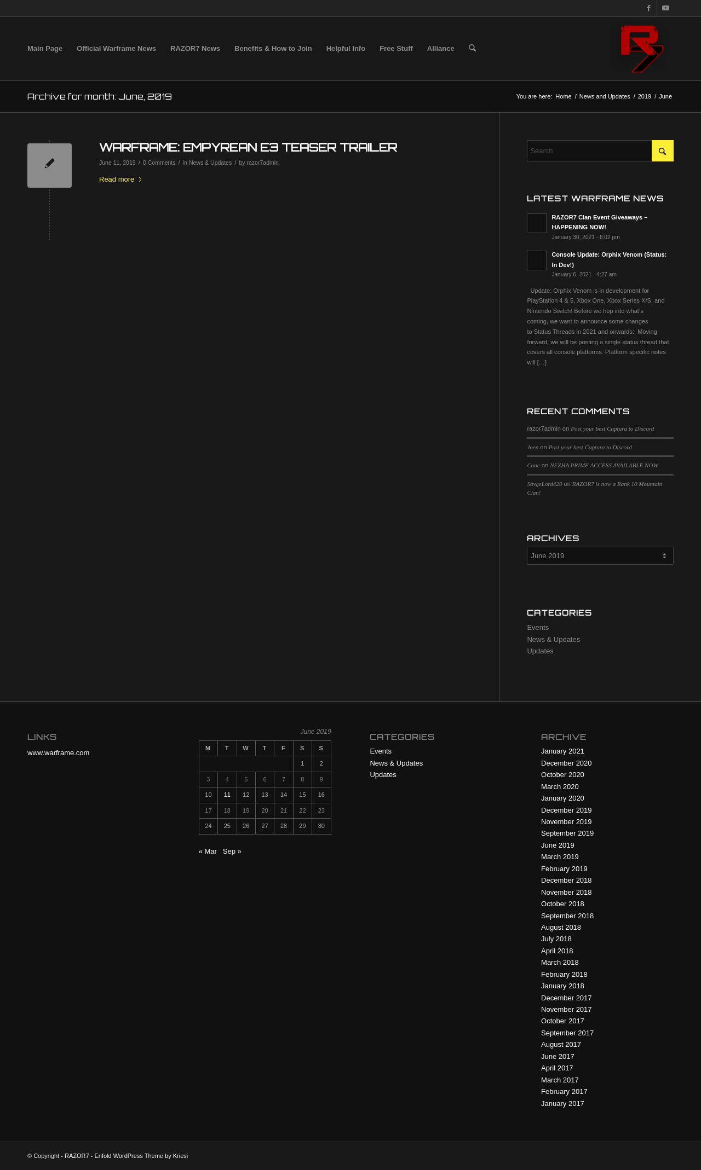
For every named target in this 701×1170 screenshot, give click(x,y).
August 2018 (561, 927)
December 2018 (566, 880)
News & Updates (210, 162)
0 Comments (159, 162)
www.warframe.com (58, 753)
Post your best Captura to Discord (612, 428)
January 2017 (562, 1103)
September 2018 (567, 916)
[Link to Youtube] (665, 8)
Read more (121, 179)
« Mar (208, 851)
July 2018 (556, 939)
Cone (533, 465)
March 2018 (560, 962)
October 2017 (562, 1021)
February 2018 (564, 974)
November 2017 (566, 1009)
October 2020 (562, 775)
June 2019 (557, 845)
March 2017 (560, 1080)
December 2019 (566, 810)
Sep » (232, 851)
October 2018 (562, 904)
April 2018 (557, 951)
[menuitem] (45, 48)
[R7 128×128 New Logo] (642, 48)
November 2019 (566, 822)
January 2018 (562, 986)
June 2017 (557, 1056)
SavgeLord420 (544, 483)
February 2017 (564, 1091)
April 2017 (557, 1068)
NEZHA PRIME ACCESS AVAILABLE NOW (604, 465)
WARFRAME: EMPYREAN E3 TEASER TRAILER (248, 147)
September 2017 (567, 1033)
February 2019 (564, 869)
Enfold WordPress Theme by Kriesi (141, 1155)
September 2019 (567, 833)
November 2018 (566, 892)
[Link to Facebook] (649, 8)
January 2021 (562, 751)
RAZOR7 (77, 1155)
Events (538, 627)
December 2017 (566, 998)
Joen (532, 447)
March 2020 (560, 787)
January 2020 (562, 798)
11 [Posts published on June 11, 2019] (227, 794)
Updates (540, 651)
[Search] (472, 48)
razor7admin (263, 162)
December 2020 (566, 763)
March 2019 (560, 857)
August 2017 (561, 1044)
